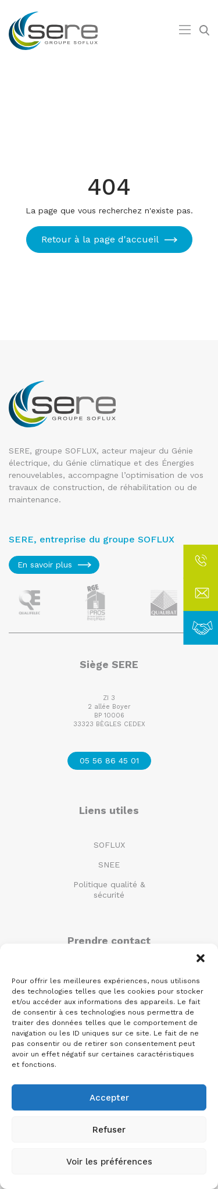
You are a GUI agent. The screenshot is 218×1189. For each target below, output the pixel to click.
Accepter (109, 1097)
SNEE (109, 864)
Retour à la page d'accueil (100, 239)
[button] (200, 958)
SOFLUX (109, 844)
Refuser (109, 1129)
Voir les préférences (109, 1161)
